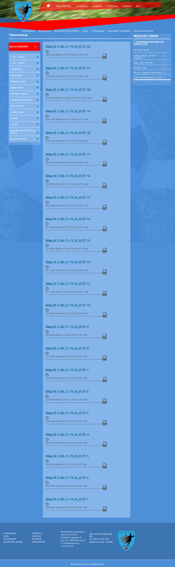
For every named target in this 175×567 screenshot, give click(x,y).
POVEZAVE (112, 6)
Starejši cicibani (24, 81)
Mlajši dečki (24, 75)
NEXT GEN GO (24, 106)
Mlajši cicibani (24, 87)
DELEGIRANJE (44, 31)
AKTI (138, 6)
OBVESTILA (37, 533)
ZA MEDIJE (81, 6)
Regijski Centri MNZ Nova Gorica (24, 131)
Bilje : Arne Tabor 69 (143, 63)
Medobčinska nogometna (72, 532)
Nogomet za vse (24, 139)
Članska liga (24, 69)
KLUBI (85, 31)
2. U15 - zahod (24, 63)
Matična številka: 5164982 (101, 542)
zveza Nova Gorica (69, 535)
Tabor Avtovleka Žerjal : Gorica (148, 77)
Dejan (101, 564)
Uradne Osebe (24, 112)
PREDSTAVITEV (63, 6)
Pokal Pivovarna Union (24, 100)
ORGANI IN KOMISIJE (143, 31)
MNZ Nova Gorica (81, 564)
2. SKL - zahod (24, 57)
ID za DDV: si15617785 (99, 539)
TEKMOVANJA (28, 31)
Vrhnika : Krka (140, 68)
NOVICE (127, 6)
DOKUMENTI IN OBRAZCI (119, 31)
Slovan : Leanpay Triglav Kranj (147, 73)
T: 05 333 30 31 (67, 546)
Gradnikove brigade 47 (71, 538)
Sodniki (24, 118)
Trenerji (24, 124)
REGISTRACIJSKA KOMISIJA (66, 31)
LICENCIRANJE (97, 31)
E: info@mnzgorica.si (70, 543)
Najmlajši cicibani (24, 94)
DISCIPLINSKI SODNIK (13, 542)
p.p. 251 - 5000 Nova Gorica (73, 540)
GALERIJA (97, 6)
